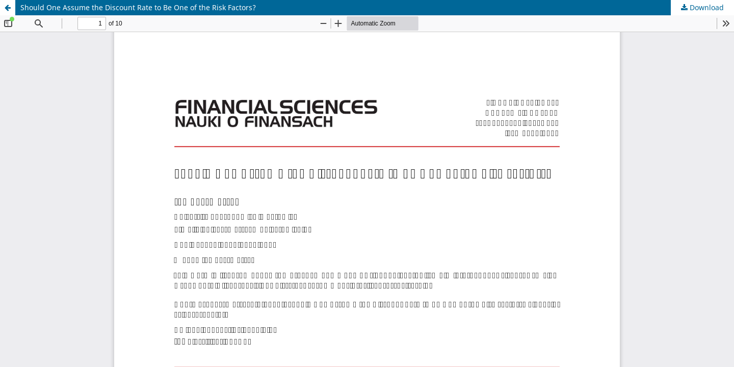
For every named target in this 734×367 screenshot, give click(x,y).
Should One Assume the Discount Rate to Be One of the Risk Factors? (138, 7)
